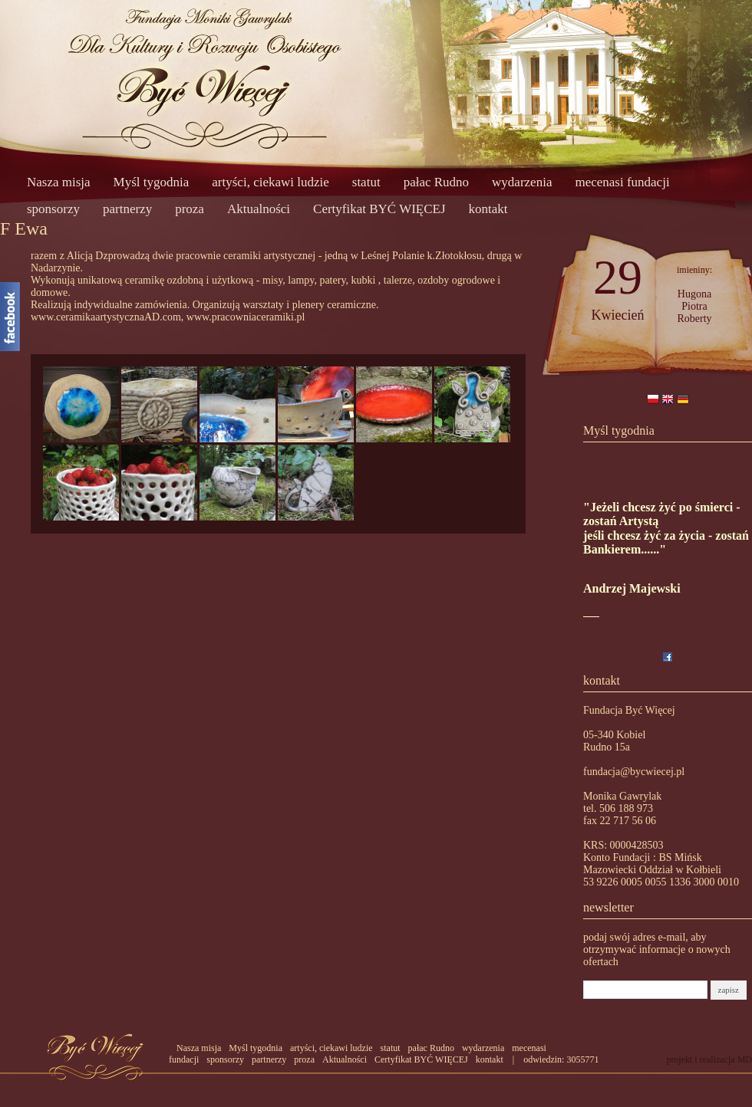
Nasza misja (59, 182)
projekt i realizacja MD (709, 1059)
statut (366, 182)
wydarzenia (522, 182)
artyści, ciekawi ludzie (270, 182)
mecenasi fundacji (622, 182)
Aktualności (258, 209)
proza (189, 209)
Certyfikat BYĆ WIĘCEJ (379, 209)
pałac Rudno (436, 182)
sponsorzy (53, 209)
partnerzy (127, 209)
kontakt (488, 209)
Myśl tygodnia (152, 182)
